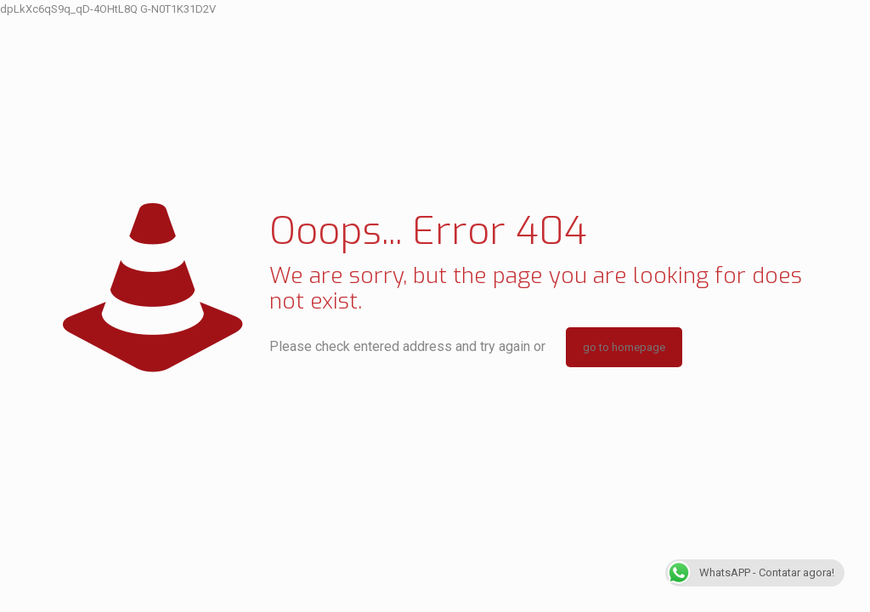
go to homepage (624, 347)
